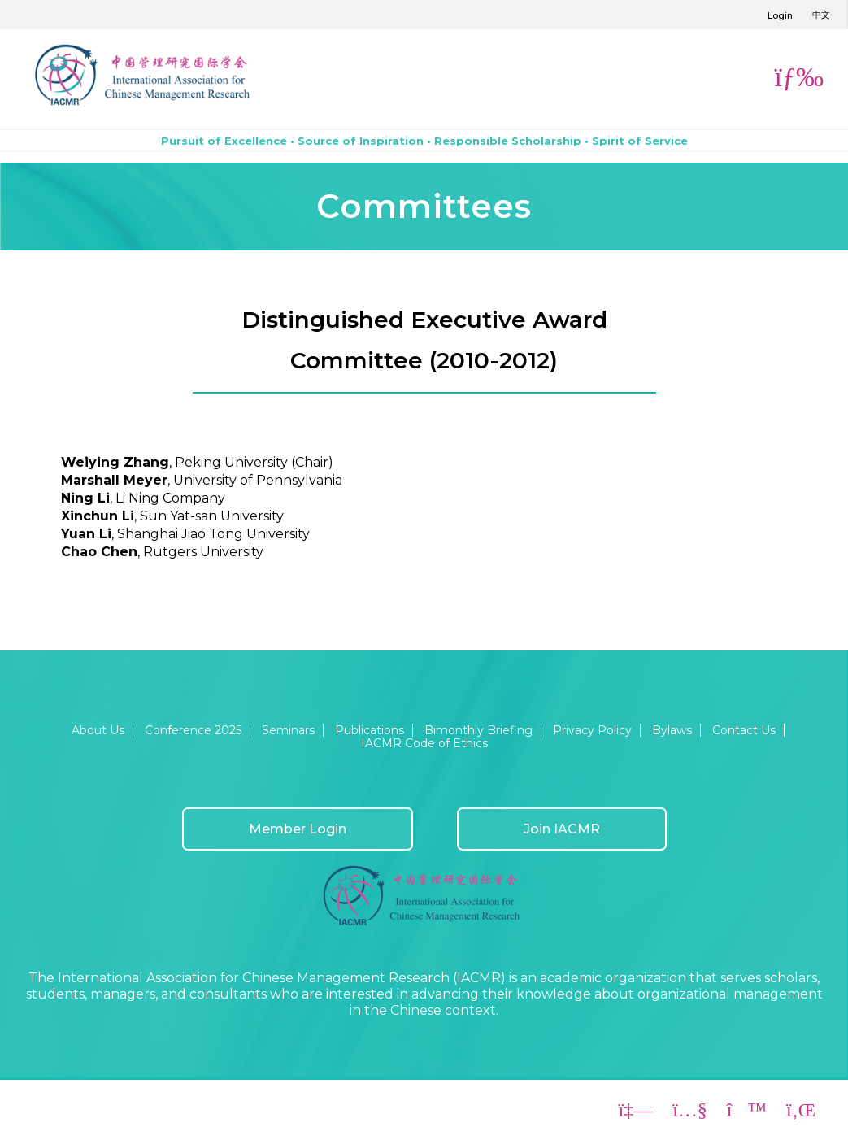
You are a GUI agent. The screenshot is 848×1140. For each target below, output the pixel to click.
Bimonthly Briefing (478, 730)
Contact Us (744, 730)
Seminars (288, 730)
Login (780, 15)
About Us (98, 730)
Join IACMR (562, 829)
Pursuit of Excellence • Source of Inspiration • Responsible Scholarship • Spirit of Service (424, 140)
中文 (821, 14)
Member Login (297, 829)
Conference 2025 (193, 730)
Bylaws (672, 730)
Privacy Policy (592, 730)
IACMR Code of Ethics (424, 743)
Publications (369, 730)
